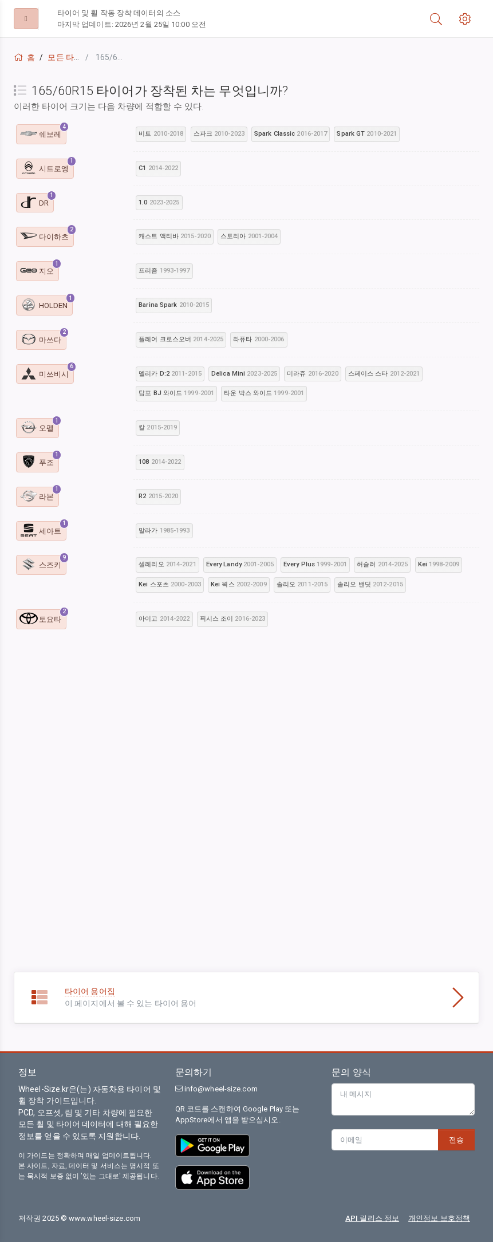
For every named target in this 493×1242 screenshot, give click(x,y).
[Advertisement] (246, 725)
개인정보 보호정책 (439, 1218)
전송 (456, 1139)
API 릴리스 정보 (372, 1218)
